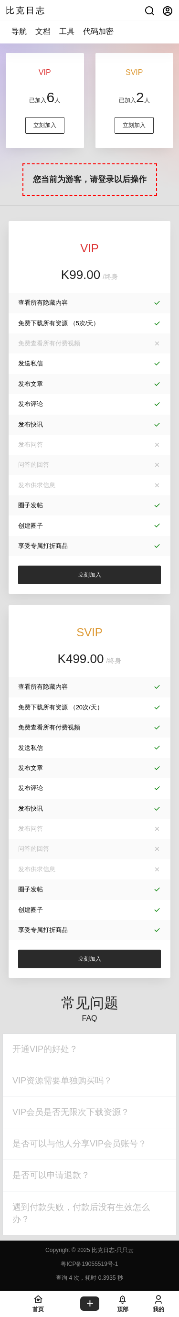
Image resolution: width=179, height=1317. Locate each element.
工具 (66, 31)
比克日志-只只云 (112, 1250)
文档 (43, 31)
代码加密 (98, 31)
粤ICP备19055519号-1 (89, 1264)
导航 (19, 31)
